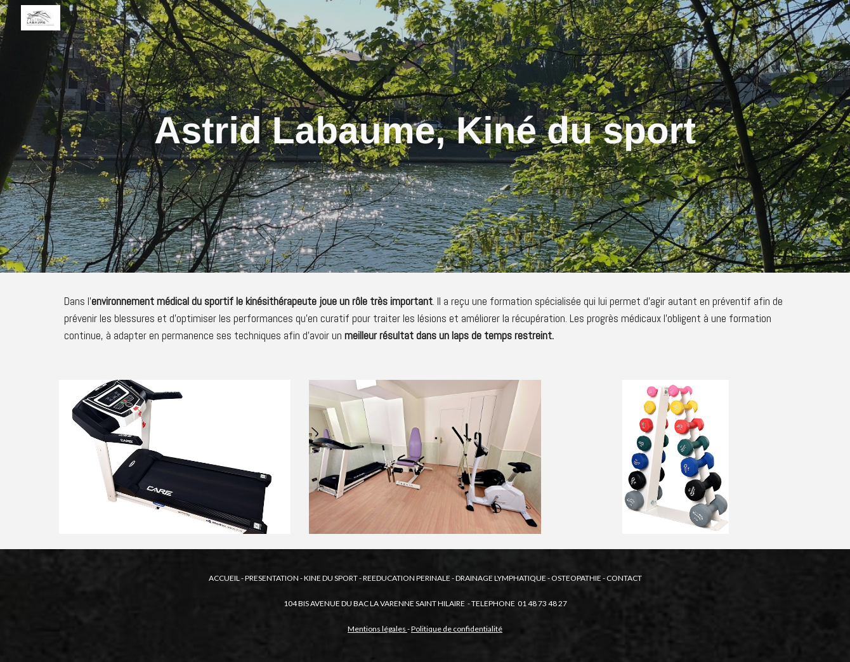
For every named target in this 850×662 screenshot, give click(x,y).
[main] (425, 136)
